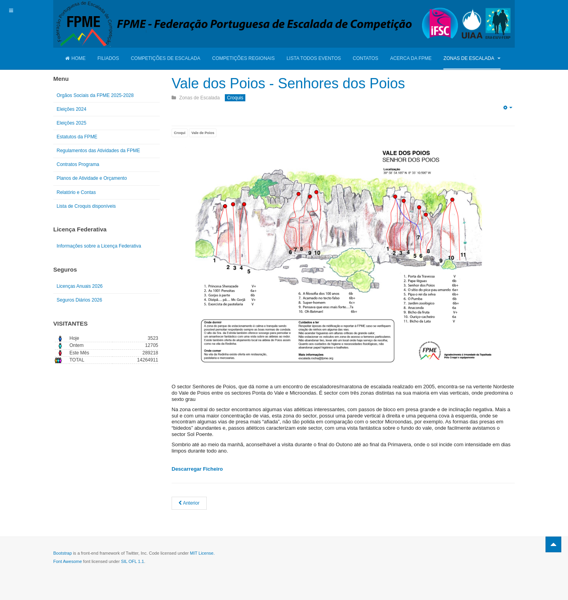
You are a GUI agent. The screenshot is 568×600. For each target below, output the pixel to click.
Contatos (365, 58)
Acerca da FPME (411, 58)
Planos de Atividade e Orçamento (92, 178)
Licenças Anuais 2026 (80, 286)
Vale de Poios (202, 133)
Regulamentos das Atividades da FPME (98, 150)
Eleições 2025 (71, 123)
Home (75, 58)
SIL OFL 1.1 (132, 561)
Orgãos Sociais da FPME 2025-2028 (95, 95)
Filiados (108, 58)
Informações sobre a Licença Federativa (99, 246)
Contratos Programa (78, 164)
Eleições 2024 (71, 109)
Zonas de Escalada (471, 58)
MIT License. (202, 553)
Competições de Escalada (165, 58)
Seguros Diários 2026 (79, 300)
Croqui (179, 133)
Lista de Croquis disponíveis (86, 206)
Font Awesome (67, 561)
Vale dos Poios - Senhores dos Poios (288, 83)
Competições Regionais (243, 58)
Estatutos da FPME (77, 137)
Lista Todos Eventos (313, 58)
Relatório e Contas (76, 192)
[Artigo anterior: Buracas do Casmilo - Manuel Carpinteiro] (189, 503)
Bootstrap (62, 553)
